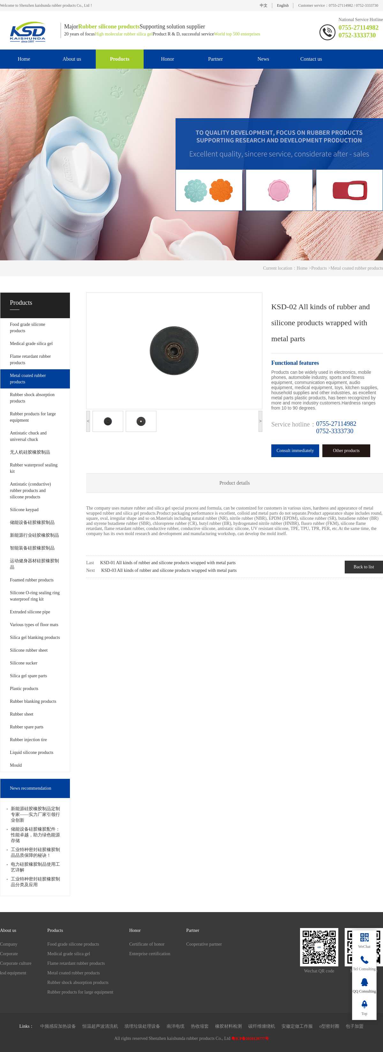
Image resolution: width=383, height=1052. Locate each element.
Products (119, 59)
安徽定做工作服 (297, 1026)
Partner (215, 59)
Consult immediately (295, 450)
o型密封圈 (329, 1026)
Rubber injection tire (28, 739)
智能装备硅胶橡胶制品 (32, 548)
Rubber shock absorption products (32, 397)
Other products (346, 450)
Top (364, 1013)
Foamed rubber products (32, 580)
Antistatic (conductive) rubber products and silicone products (30, 490)
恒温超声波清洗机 (100, 1026)
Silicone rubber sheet (29, 650)
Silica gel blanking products (35, 637)
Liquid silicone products (31, 752)
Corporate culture (15, 963)
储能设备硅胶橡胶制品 (32, 522)
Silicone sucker (23, 663)
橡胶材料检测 (228, 1026)
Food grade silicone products (27, 327)
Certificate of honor (146, 944)
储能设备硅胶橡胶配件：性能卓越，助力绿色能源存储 (35, 835)
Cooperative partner (204, 944)
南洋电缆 (175, 1026)
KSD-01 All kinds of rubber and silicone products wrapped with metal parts (168, 562)
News (263, 59)
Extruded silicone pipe (30, 612)
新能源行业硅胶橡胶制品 (34, 535)
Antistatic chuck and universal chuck (28, 436)
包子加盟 (355, 1026)
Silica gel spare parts (28, 675)
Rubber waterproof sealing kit (33, 468)
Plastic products (24, 688)
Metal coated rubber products (28, 378)
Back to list (364, 566)
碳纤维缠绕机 (261, 1026)
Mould (16, 765)
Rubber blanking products (33, 701)
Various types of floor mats (34, 624)
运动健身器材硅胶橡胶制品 (34, 564)
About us (72, 59)
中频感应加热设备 (58, 1026)
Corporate (9, 953)
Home (24, 59)
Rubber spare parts (26, 727)
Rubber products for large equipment (33, 417)
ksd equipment (13, 973)
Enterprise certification (149, 953)
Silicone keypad (24, 509)
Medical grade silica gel (31, 343)
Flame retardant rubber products (30, 359)
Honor (167, 59)
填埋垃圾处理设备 (142, 1026)
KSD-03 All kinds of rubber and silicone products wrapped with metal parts (169, 570)
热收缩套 (200, 1026)
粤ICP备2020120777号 (250, 1038)
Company (8, 944)
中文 (263, 5)
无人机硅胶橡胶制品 (30, 452)
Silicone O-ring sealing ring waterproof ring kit (35, 596)
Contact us (311, 59)
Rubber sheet (21, 714)
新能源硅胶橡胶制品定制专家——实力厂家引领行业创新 (35, 814)
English (283, 5)
